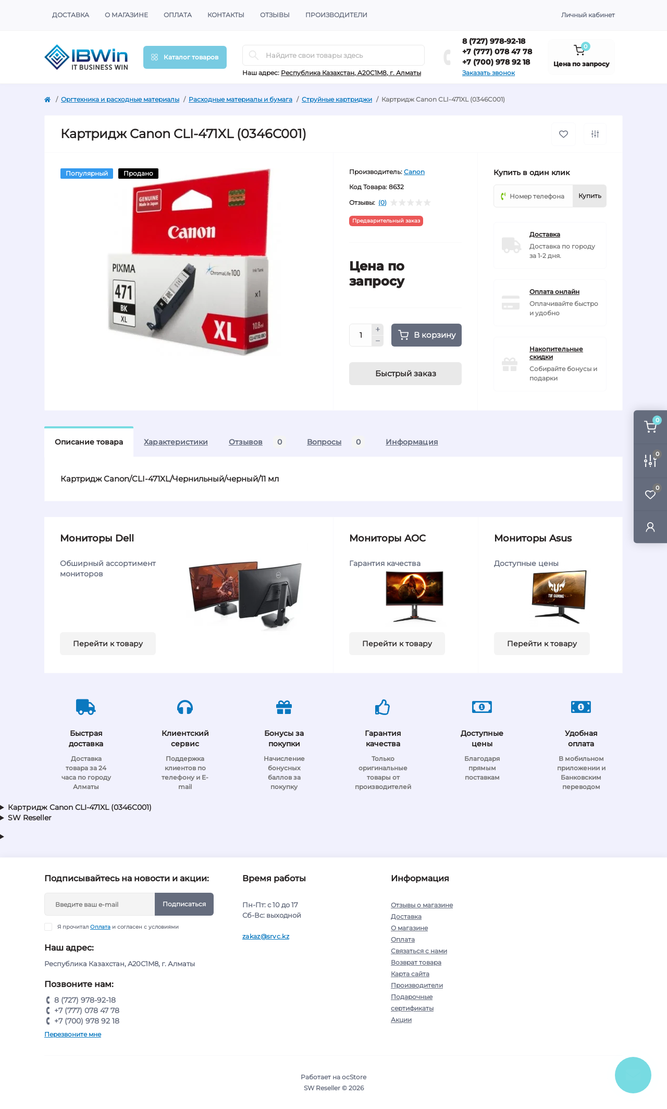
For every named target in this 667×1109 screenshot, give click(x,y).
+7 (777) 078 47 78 (497, 51)
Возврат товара (416, 962)
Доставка (70, 15)
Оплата (178, 15)
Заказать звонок (488, 73)
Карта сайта (410, 974)
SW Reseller (30, 817)
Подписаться (184, 904)
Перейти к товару (108, 643)
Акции (401, 1020)
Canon (414, 172)
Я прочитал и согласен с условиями (118, 927)
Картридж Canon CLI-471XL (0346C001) (80, 807)
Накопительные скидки (556, 353)
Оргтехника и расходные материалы (120, 99)
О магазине (126, 15)
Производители (336, 15)
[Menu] (185, 57)
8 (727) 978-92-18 (493, 41)
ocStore (354, 1077)
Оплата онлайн (554, 291)
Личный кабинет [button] (588, 15)
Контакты (225, 15)
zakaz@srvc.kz (265, 936)
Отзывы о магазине (422, 905)
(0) (382, 202)
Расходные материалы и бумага (240, 99)
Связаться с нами (419, 951)
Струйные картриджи (337, 99)
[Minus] (378, 341)
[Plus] (378, 329)
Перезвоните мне (72, 1034)
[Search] (253, 55)
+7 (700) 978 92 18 (496, 62)
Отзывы (275, 15)
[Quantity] (360, 335)
